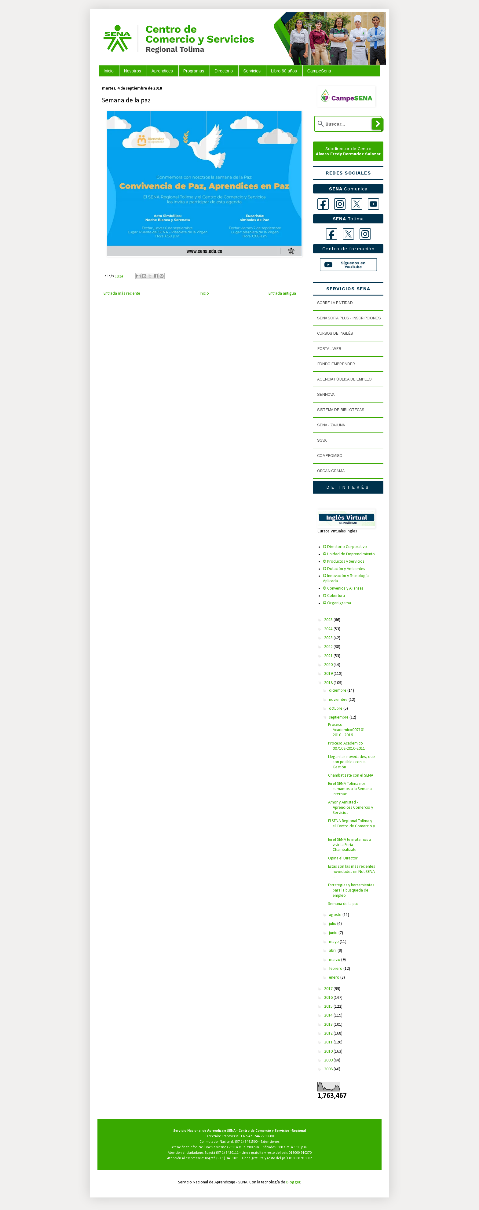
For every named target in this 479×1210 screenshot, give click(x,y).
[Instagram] (340, 204)
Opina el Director (343, 858)
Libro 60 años (284, 70)
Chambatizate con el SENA (350, 775)
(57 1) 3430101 (227, 1158)
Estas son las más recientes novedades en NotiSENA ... (351, 871)
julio (333, 923)
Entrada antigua (282, 293)
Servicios (252, 70)
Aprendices (162, 70)
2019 (329, 673)
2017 (329, 989)
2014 (329, 1015)
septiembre (339, 717)
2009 (329, 1060)
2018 (329, 683)
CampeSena (319, 70)
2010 (329, 1051)
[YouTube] (373, 204)
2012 (329, 1033)
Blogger (293, 1182)
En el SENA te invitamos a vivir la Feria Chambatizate (349, 844)
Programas (193, 70)
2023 (329, 638)
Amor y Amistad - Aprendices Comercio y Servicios (350, 807)
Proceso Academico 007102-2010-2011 (346, 746)
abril (333, 950)
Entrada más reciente (122, 293)
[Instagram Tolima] (365, 234)
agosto (335, 915)
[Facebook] (323, 204)
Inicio (109, 70)
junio (333, 933)
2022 (329, 647)
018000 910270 (300, 1153)
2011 (329, 1042)
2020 (329, 665)
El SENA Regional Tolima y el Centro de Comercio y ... (351, 826)
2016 (329, 997)
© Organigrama (337, 603)
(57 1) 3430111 (227, 1153)
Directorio (223, 70)
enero (334, 977)
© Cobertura (334, 596)
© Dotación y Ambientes (344, 569)
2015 (329, 1006)
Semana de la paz (343, 904)
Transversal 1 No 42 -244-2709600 (248, 1136)
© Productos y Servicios (343, 561)
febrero (336, 968)
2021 (329, 656)
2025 (329, 620)
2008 (329, 1069)
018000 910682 (300, 1158)
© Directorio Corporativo (345, 547)
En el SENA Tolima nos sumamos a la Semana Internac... (350, 789)
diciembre (338, 690)
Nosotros (132, 70)
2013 (329, 1024)
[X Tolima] (348, 234)
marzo (335, 960)
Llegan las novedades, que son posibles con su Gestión (351, 762)
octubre (336, 708)
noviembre (339, 699)
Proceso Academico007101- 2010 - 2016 (347, 730)
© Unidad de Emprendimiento (349, 554)
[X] (356, 204)
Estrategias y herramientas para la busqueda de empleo (351, 890)
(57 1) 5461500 (246, 1142)
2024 (329, 629)
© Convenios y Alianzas (343, 588)
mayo (334, 942)
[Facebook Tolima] (331, 234)
